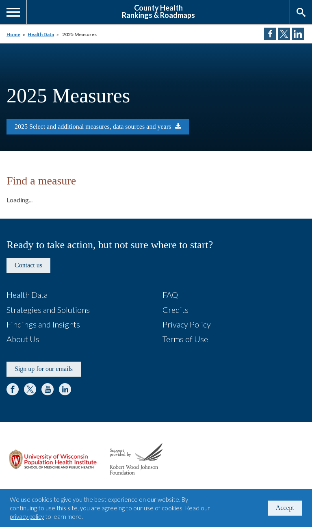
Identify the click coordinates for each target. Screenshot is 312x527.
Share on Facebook (270, 34)
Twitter (30, 389)
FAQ (170, 294)
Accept (285, 507)
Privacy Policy (186, 324)
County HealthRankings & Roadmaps (158, 11)
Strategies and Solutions (48, 309)
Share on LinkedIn (298, 34)
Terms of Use (185, 339)
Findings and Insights (43, 324)
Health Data (41, 34)
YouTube (47, 389)
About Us (22, 339)
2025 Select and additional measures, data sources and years (93, 126)
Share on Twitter (284, 34)
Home (13, 34)
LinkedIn (65, 389)
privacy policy (27, 516)
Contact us (28, 265)
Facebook (12, 389)
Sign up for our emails (44, 368)
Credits (175, 309)
